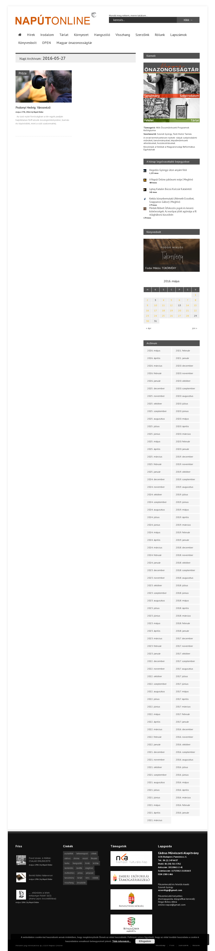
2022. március (154, 729)
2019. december (184, 456)
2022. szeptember (157, 683)
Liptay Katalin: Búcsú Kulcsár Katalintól (170, 189)
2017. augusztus (184, 668)
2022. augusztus (156, 691)
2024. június (153, 524)
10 (155, 305)
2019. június (182, 502)
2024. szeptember (157, 502)
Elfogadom (145, 941)
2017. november (184, 645)
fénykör (94, 858)
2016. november (184, 736)
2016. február (183, 805)
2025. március (154, 456)
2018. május (182, 600)
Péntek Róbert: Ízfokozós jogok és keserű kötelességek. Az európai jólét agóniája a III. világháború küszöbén (173, 211)
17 (155, 310)
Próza (22, 73)
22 (195, 310)
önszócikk (81, 882)
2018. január (182, 630)
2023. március (154, 638)
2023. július (153, 608)
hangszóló (77, 863)
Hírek (31, 34)
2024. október (154, 494)
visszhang (69, 882)
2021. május (153, 805)
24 (155, 315)
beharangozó (82, 853)
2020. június (182, 411)
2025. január (154, 471)
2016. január (182, 812)
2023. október (154, 585)
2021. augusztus (156, 782)
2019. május (182, 509)
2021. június (153, 797)
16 (147, 310)
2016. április (182, 789)
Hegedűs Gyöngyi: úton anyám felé (168, 170)
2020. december (184, 365)
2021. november (156, 759)
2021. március (154, 820)
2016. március (183, 797)
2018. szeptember (185, 570)
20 (179, 310)
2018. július (182, 585)
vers (87, 877)
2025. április (153, 449)
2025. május (153, 441)
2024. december (156, 479)
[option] (171, 255)
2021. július (153, 789)
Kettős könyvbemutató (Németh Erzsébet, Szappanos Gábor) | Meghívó (171, 200)
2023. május (153, 623)
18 (163, 310)
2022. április (153, 721)
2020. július (182, 403)
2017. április (182, 699)
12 (171, 305)
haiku (67, 863)
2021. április (153, 812)
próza (80, 873)
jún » (194, 328)
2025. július (153, 426)
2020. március (183, 433)
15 (195, 305)
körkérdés (69, 868)
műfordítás (69, 873)
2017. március (183, 706)
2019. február (183, 532)
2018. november (184, 555)
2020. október (183, 380)
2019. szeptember (185, 479)
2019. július (182, 494)
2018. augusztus (184, 577)
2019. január (182, 539)
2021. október (154, 767)
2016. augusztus (184, 759)
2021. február (183, 350)
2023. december (156, 570)
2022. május (153, 714)
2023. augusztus (156, 600)
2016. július (182, 767)
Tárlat (63, 34)
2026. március (154, 365)
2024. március (154, 547)
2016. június (182, 774)
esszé (85, 858)
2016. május (182, 782)
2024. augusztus (156, 509)
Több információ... (121, 941)
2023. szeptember (157, 592)
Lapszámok (178, 34)
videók (95, 877)
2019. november (184, 464)
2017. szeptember (185, 661)
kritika (95, 863)
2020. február (183, 441)
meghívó (89, 868)
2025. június (153, 433)
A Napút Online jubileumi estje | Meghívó (171, 179)
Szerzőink (142, 34)
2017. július (182, 676)
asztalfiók (69, 853)
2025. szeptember (157, 411)
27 (179, 315)
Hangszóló (102, 34)
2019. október (183, 471)
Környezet (81, 34)
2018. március (183, 615)
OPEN (46, 42)
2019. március (183, 524)
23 (147, 315)
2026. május (153, 350)
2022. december (156, 661)
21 (187, 310)
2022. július (153, 699)
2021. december (156, 752)
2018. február (183, 623)
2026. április (153, 358)
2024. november (156, 486)
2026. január (154, 380)
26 (171, 315)
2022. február (154, 736)
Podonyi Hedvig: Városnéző (33, 107)
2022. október (154, 676)
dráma (76, 858)
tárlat (79, 877)
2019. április (182, 517)
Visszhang (123, 34)
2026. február (154, 373)
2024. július (153, 517)
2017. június (182, 683)
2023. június (153, 615)
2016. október (183, 744)
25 (163, 315)
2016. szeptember (185, 752)
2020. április (182, 426)
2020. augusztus (184, 396)
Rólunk (160, 34)
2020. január (182, 449)
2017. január (182, 721)
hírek (87, 863)
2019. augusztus (184, 486)
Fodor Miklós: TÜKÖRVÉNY (160, 268)
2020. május (182, 418)
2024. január (154, 562)
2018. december (184, 547)
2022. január (154, 744)
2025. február (154, 464)
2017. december (184, 638)
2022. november (156, 668)
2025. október (154, 403)
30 (147, 321)
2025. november (156, 396)
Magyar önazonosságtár (74, 42)
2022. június (153, 706)
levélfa (79, 868)
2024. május (153, 532)
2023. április (153, 630)
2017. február (183, 714)
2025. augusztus (156, 418)
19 (171, 310)
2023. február (154, 645)
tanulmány (69, 877)
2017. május (182, 691)
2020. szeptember (185, 388)
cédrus (67, 858)
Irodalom (47, 34)
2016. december (184, 729)
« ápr (148, 328)
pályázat (89, 873)
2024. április (153, 539)
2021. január (182, 358)
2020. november (184, 373)
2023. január (154, 653)
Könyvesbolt (27, 42)
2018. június (182, 592)
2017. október (183, 653)
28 (187, 315)
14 (187, 305)
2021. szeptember (157, 774)
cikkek (93, 853)
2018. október (183, 562)
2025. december (156, 388)
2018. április (182, 608)
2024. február (154, 555)
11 (163, 305)
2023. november (156, 577)
